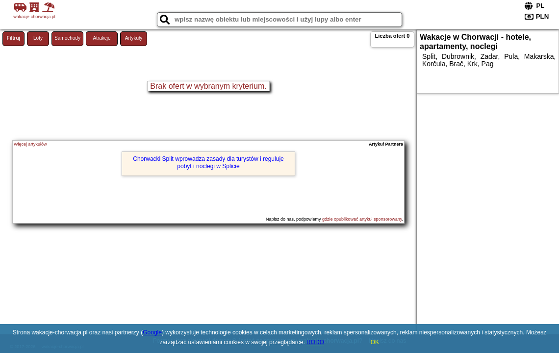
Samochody (67, 38)
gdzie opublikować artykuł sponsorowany (362, 219)
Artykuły (134, 38)
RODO (315, 342)
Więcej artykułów (30, 144)
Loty (38, 38)
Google (152, 332)
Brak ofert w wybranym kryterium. (208, 86)
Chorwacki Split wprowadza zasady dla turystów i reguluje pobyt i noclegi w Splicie (208, 162)
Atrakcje (101, 38)
